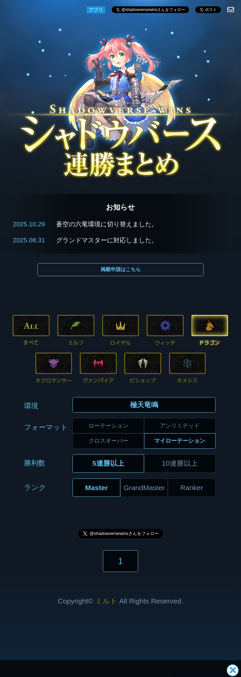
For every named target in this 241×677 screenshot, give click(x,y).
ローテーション (108, 425)
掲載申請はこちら (121, 269)
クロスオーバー (108, 440)
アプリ (96, 9)
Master (96, 487)
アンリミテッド (180, 425)
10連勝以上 (180, 463)
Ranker (191, 487)
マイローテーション (179, 440)
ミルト (106, 601)
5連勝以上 (108, 463)
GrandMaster (143, 487)
